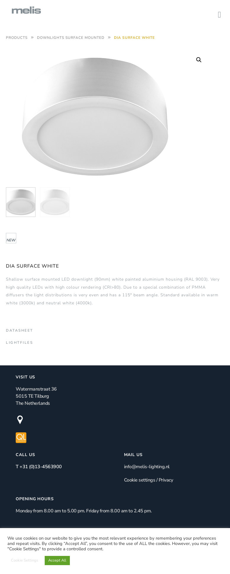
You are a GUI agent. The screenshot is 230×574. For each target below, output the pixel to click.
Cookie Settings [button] (24, 560)
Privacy (166, 480)
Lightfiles (19, 342)
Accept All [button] (57, 560)
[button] (199, 60)
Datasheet (19, 330)
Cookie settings (139, 480)
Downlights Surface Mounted (70, 37)
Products (17, 37)
